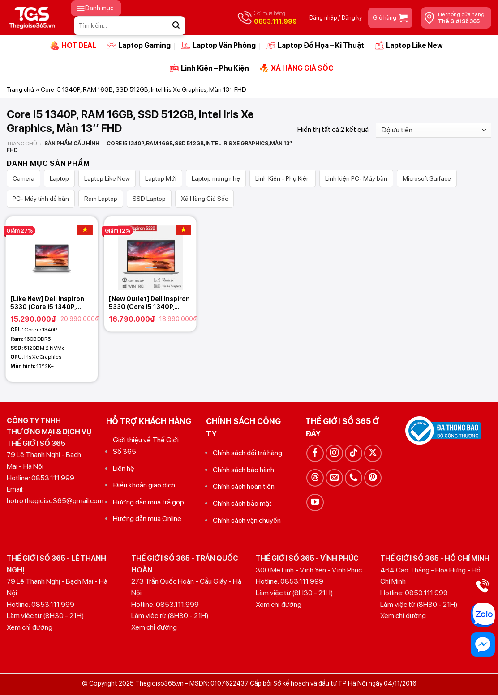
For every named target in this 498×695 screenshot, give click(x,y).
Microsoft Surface (427, 178)
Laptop (59, 178)
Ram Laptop (100, 198)
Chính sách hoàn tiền (244, 486)
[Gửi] (176, 25)
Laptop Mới (160, 178)
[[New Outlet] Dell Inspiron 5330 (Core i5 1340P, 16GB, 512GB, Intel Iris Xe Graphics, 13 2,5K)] (150, 253)
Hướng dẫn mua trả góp (148, 502)
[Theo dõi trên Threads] (315, 478)
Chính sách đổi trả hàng (247, 453)
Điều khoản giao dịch (144, 485)
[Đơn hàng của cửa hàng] (433, 130)
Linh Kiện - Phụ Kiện (282, 178)
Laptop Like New (409, 45)
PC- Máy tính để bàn (41, 198)
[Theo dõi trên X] (373, 453)
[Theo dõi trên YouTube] (315, 502)
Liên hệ (123, 468)
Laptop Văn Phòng (218, 45)
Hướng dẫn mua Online (147, 518)
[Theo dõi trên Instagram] (334, 453)
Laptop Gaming (139, 45)
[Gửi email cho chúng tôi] (334, 478)
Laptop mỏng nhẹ (216, 178)
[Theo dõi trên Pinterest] (373, 478)
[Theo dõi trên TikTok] (353, 453)
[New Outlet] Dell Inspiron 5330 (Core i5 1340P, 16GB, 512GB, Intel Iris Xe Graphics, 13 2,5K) (149, 303)
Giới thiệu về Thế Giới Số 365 (146, 446)
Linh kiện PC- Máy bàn (356, 178)
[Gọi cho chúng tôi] (353, 478)
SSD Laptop (149, 198)
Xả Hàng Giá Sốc (204, 198)
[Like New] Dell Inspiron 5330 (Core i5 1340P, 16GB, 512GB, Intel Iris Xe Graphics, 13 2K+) (49, 303)
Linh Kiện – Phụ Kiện (209, 68)
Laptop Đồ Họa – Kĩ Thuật (315, 45)
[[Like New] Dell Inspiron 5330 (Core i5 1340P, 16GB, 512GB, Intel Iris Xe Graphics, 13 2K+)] (51, 253)
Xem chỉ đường (29, 627)
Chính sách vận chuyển (247, 520)
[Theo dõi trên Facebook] (315, 453)
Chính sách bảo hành (243, 470)
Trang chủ (20, 89)
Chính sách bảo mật (242, 503)
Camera (23, 178)
